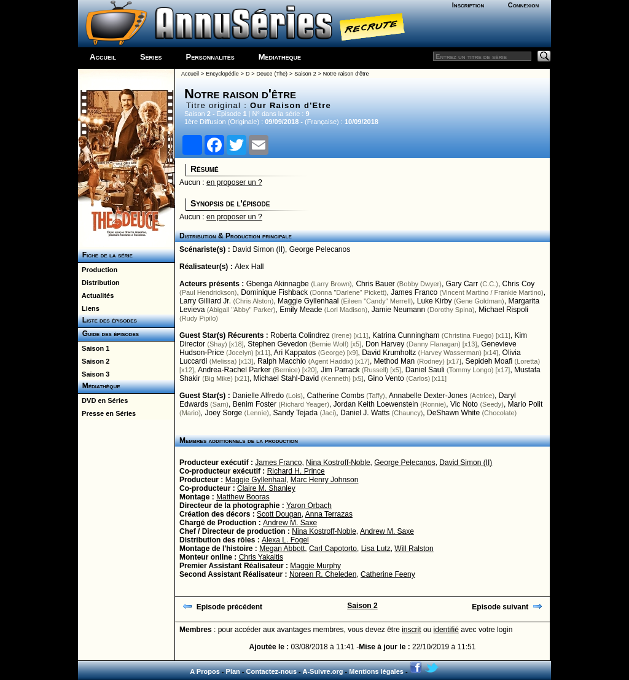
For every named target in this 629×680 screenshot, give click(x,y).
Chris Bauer (375, 283)
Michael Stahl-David (286, 378)
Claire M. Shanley (266, 488)
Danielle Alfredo (258, 395)
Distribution (99, 282)
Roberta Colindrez (300, 335)
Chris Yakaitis (261, 557)
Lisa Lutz (376, 548)
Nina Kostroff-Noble (338, 462)
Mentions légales (376, 671)
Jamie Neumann (398, 309)
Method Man (394, 361)
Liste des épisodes (107, 320)
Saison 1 (93, 348)
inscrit (411, 629)
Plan (233, 671)
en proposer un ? (234, 182)
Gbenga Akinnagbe (277, 283)
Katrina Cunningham (405, 335)
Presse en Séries (107, 413)
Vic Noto (464, 404)
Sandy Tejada (295, 412)
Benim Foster (254, 404)
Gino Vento (385, 378)
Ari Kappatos (295, 352)
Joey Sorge (224, 412)
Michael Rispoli (503, 309)
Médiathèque (280, 56)
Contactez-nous (271, 671)
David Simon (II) (258, 249)
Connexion (523, 5)
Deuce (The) (272, 74)
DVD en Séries (103, 400)
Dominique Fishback (274, 292)
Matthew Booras (243, 497)
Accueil (103, 56)
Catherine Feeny (388, 574)
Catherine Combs (335, 395)
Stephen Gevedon (277, 344)
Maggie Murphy (315, 565)
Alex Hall (249, 266)
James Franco (414, 292)
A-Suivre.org (322, 671)
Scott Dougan (279, 514)
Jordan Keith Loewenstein (376, 404)
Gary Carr (462, 283)
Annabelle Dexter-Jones (428, 395)
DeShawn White (453, 412)
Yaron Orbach (309, 505)
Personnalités (210, 56)
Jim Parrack (340, 369)
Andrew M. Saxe (290, 522)
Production (97, 269)
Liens (89, 308)
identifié (446, 629)
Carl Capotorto (333, 548)
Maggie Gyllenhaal (308, 301)
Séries (151, 56)
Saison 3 (93, 374)
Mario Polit (525, 404)
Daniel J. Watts (364, 412)
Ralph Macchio (281, 361)
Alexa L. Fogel (285, 540)
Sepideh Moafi (488, 361)
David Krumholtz (389, 352)
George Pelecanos (319, 249)
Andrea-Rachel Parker (234, 369)
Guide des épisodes (108, 333)
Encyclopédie (222, 74)
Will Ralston (413, 548)
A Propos (205, 671)
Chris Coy (518, 283)
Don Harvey (384, 344)
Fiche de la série (105, 255)
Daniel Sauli (425, 369)
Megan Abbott (282, 548)
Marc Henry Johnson (325, 479)
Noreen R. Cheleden (322, 574)
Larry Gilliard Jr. (205, 301)
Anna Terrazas (329, 514)
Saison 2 (93, 361)
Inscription (468, 5)
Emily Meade (300, 309)
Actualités (96, 295)
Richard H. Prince (296, 471)
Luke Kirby (434, 301)
